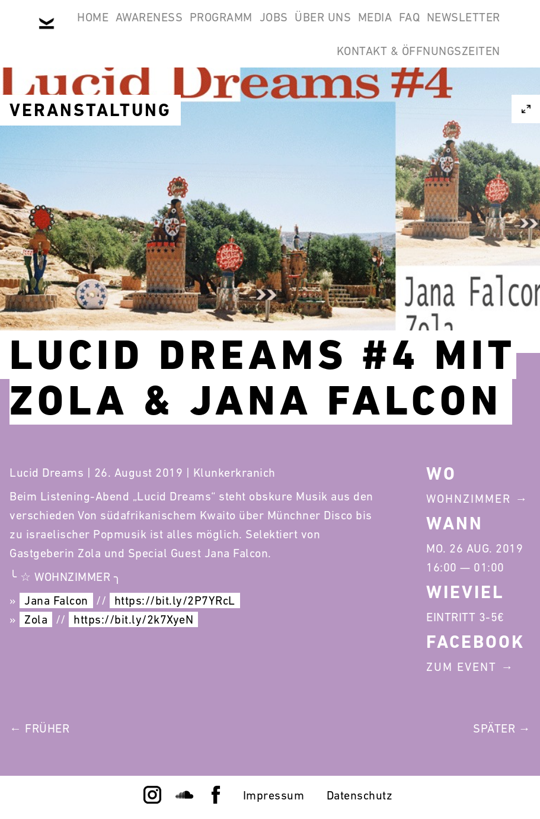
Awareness (188, 28)
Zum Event (461, 666)
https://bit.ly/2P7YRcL (174, 600)
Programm (275, 28)
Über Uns (408, 28)
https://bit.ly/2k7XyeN (133, 619)
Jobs (344, 28)
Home (117, 28)
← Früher (39, 728)
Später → (502, 728)
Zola (35, 619)
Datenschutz (360, 795)
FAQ (201, 85)
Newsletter (270, 85)
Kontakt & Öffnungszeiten (411, 85)
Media (476, 28)
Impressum (274, 795)
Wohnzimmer (468, 498)
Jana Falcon (56, 600)
